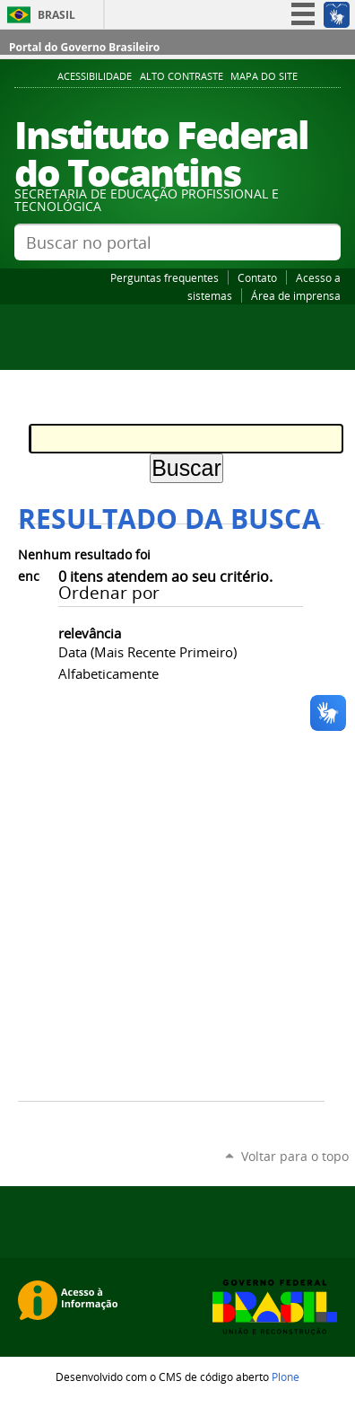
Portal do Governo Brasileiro (84, 47)
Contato (257, 277)
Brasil (56, 14)
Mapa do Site (264, 76)
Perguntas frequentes (164, 277)
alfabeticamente (108, 673)
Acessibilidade (94, 76)
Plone (285, 1376)
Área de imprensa (296, 295)
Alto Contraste (181, 76)
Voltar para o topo (295, 1156)
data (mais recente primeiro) (147, 652)
